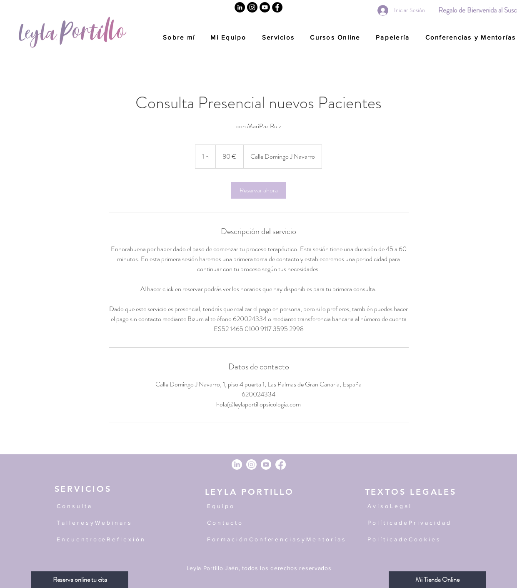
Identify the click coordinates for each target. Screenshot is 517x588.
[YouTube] (265, 7)
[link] (258, 190)
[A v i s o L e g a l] (413, 506)
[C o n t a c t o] (273, 523)
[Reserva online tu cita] (79, 579)
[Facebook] (277, 7)
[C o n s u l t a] (96, 506)
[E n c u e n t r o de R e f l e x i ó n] (123, 539)
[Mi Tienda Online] (437, 579)
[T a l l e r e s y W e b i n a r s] (98, 523)
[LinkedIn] (237, 464)
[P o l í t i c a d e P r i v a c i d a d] (413, 523)
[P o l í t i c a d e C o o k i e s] (413, 539)
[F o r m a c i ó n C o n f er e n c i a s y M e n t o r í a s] (281, 539)
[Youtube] (266, 464)
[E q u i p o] (273, 506)
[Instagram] (252, 7)
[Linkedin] (240, 7)
